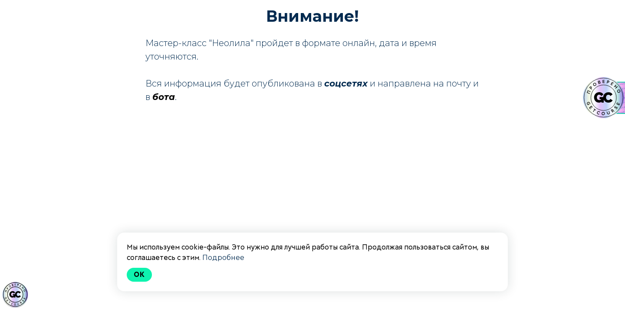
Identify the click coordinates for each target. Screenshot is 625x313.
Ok (139, 274)
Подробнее (223, 257)
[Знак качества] (15, 295)
